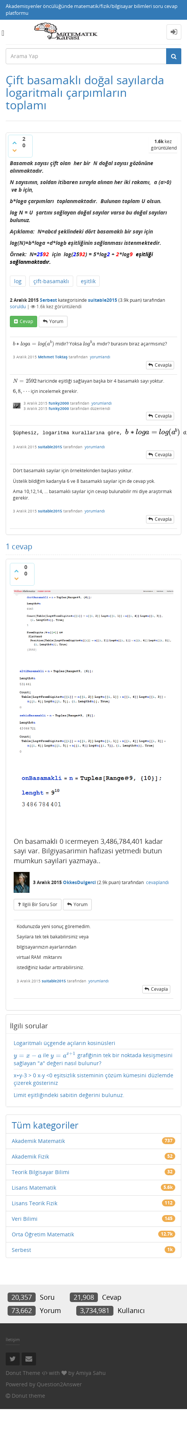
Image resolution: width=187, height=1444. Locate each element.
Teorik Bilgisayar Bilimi (40, 1171)
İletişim (13, 1339)
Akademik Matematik (38, 1140)
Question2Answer (59, 1383)
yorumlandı (100, 356)
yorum (56, 321)
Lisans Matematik (34, 1186)
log (18, 281)
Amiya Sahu (91, 1372)
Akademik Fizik (30, 1155)
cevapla (163, 365)
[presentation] (33, 344)
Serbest (48, 300)
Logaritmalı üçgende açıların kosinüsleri (64, 1042)
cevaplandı (157, 881)
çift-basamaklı (51, 281)
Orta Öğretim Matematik (43, 1233)
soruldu (18, 306)
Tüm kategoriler (45, 1124)
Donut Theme (23, 1372)
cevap (26, 321)
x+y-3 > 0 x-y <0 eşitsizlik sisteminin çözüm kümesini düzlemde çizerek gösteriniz (93, 1078)
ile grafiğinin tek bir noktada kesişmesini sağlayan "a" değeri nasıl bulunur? (93, 1058)
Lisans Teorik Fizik (34, 1202)
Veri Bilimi (25, 1218)
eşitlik (88, 281)
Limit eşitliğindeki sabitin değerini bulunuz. (69, 1094)
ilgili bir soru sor (39, 903)
